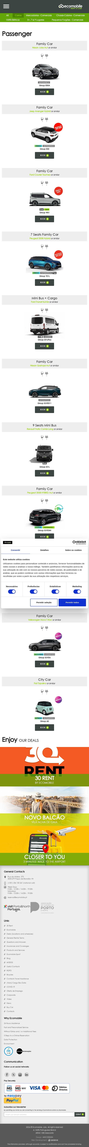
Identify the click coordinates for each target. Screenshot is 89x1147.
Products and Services (16, 950)
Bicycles (10, 975)
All (7, 15)
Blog (8, 958)
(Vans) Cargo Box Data (16, 983)
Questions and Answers (16, 942)
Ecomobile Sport (13, 954)
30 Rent (10, 926)
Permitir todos (72, 602)
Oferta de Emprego (15, 991)
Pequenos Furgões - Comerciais (67, 20)
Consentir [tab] (15, 550)
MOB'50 (10, 962)
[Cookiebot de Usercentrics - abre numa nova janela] (74, 543)
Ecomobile (11, 930)
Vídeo (9, 999)
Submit (80, 1114)
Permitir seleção (44, 602)
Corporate (11, 995)
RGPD (9, 970)
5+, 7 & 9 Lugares (35, 20)
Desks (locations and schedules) (20, 934)
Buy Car (10, 1007)
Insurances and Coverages (18, 946)
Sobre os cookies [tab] (73, 550)
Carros (18, 15)
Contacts (10, 1011)
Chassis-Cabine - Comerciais (70, 15)
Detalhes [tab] (44, 550)
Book (44, 91)
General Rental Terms (15, 938)
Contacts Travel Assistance (18, 979)
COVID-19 (11, 987)
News (9, 1003)
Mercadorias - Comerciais (39, 15)
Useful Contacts (13, 966)
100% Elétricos (13, 20)
